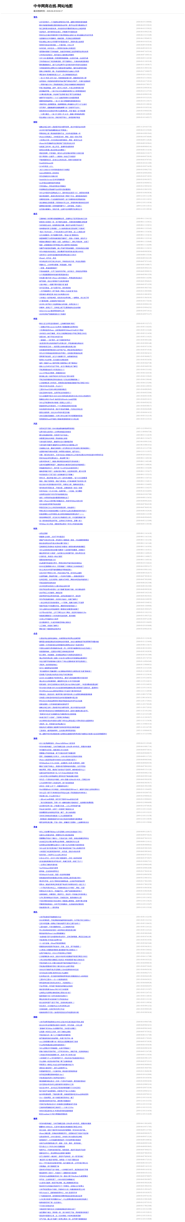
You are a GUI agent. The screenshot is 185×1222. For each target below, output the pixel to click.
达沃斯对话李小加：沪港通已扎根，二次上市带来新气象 (60, 806)
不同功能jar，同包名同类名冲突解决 (52, 186)
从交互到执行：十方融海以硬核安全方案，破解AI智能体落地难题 (63, 22)
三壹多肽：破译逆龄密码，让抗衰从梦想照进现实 (57, 730)
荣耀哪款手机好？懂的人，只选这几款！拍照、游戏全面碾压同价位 (64, 838)
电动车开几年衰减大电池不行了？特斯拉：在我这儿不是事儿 (61, 1186)
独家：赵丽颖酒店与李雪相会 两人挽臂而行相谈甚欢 (58, 245)
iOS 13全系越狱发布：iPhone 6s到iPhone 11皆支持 (57, 743)
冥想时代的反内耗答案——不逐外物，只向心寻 (56, 45)
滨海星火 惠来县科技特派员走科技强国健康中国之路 (58, 698)
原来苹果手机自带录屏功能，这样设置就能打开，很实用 (60, 596)
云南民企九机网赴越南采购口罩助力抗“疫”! (55, 993)
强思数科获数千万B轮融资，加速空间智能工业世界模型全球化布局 (63, 51)
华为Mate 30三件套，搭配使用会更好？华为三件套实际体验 (61, 524)
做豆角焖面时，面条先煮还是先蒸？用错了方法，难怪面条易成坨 (63, 196)
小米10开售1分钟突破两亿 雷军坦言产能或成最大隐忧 (59, 776)
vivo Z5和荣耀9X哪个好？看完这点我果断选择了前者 (58, 1041)
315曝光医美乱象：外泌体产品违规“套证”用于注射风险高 (60, 94)
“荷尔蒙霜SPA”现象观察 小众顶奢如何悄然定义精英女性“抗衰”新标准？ (65, 671)
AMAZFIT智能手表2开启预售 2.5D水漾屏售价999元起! (59, 969)
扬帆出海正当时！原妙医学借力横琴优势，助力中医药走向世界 (62, 127)
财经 (35, 122)
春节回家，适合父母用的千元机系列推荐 (54, 281)
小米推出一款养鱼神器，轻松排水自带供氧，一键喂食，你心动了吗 (64, 298)
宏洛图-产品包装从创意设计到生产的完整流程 (56, 674)
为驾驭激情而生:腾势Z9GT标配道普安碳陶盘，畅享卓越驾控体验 (63, 68)
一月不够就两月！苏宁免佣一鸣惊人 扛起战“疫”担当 (58, 291)
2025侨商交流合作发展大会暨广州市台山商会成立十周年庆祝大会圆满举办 (66, 721)
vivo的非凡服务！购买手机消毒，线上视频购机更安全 (59, 1183)
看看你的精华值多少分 (47, 560)
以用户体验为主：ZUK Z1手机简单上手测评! (55, 953)
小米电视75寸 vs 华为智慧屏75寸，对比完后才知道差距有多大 (61, 1058)
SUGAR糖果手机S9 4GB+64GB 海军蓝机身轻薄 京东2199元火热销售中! (65, 396)
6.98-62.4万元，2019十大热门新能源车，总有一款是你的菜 (60, 858)
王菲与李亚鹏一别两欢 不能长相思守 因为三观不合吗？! (59, 923)
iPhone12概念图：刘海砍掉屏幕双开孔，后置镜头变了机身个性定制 (63, 1133)
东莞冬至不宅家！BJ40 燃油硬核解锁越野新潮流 (56, 428)
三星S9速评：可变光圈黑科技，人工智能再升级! (57, 927)
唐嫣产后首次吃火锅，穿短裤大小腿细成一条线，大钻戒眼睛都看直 (64, 540)
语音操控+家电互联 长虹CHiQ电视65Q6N (54, 294)
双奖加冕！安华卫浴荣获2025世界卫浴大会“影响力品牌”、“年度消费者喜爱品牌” (68, 684)
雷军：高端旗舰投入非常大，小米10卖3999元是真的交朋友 (60, 756)
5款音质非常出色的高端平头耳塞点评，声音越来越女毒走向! (61, 343)
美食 (35, 827)
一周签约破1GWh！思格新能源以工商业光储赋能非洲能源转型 (62, 84)
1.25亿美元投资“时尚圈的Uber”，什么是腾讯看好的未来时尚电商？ (63, 1199)
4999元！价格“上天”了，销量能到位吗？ (54, 786)
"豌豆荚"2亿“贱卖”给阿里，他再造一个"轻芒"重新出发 (59, 1160)
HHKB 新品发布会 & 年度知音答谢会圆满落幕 (56, 1111)
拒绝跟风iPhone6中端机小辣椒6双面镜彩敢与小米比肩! (59, 419)
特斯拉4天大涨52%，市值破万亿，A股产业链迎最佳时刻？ (60, 891)
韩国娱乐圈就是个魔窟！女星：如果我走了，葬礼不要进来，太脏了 (64, 242)
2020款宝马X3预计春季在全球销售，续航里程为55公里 (59, 842)
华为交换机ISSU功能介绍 (48, 176)
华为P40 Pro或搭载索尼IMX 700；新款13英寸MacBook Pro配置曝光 (63, 1176)
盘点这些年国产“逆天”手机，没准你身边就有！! (56, 1002)
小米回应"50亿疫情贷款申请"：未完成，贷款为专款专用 (59, 851)
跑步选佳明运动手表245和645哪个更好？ (54, 543)
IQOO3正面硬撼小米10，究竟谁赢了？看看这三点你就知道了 (61, 566)
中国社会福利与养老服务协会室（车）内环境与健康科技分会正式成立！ (65, 648)
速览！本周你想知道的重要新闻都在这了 (54, 498)
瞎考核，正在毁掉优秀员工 (49, 871)
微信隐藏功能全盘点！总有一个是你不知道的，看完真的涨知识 (62, 1081)
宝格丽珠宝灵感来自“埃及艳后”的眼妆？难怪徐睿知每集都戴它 (62, 546)
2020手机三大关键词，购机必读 (50, 593)
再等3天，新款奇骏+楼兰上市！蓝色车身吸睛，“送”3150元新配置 (63, 478)
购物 (35, 1017)
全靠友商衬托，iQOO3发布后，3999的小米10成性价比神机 (60, 1137)
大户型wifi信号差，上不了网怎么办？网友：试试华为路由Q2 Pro (62, 612)
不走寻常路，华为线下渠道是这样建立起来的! (56, 986)
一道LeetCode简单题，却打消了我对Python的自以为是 (58, 799)
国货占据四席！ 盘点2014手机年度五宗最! (54, 412)
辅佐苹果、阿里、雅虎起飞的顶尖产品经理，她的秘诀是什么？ (62, 770)
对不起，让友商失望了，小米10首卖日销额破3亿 (57, 1179)
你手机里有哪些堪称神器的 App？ (51, 1074)
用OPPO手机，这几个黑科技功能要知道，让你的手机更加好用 (62, 881)
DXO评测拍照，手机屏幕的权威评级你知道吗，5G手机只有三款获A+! (64, 920)
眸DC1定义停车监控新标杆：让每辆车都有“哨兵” (57, 323)
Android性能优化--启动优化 (49, 173)
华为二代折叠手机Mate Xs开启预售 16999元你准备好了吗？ (60, 832)
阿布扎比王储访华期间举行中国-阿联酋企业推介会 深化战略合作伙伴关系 (66, 35)
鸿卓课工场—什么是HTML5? (49, 796)
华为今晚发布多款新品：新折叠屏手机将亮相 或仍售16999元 (61, 251)
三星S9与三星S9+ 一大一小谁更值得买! (53, 979)
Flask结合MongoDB (46, 163)
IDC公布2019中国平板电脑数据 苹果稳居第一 (55, 570)
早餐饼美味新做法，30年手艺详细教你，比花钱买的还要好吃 (61, 904)
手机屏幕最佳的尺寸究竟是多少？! (52, 370)
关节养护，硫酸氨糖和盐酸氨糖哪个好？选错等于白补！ (60, 107)
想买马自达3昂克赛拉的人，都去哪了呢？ (54, 458)
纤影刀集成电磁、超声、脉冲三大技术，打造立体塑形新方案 (61, 88)
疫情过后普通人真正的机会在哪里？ (52, 150)
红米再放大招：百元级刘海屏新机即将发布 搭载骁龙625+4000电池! (63, 976)
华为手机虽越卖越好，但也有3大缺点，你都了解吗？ (58, 599)
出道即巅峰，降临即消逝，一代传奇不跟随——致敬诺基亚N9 (61, 576)
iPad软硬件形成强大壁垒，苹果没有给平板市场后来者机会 (60, 563)
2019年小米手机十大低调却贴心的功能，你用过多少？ (59, 304)
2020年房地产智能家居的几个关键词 (52, 314)
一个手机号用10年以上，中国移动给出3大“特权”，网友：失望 (61, 888)
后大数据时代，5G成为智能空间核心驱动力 (55, 622)
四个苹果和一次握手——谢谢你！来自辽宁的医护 (57, 156)
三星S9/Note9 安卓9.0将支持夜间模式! (53, 389)
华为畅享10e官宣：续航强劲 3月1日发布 (54, 750)
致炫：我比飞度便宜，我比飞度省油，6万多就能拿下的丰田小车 (62, 481)
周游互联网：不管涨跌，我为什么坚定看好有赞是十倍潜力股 (61, 153)
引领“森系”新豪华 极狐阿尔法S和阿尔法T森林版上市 (58, 445)
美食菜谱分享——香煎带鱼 (49, 907)
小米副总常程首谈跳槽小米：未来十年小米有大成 (57, 1055)
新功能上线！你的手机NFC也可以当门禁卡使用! (56, 376)
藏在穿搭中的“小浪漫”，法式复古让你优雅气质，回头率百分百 (62, 553)
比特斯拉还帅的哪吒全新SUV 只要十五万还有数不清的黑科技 (61, 845)
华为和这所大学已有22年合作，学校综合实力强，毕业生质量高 (62, 261)
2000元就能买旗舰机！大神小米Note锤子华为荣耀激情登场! (61, 416)
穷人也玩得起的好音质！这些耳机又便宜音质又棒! (57, 930)
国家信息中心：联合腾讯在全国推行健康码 (55, 1153)
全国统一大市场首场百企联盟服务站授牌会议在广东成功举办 (61, 645)
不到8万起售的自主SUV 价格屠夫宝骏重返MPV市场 (58, 1104)
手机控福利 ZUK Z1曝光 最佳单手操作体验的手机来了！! (60, 963)
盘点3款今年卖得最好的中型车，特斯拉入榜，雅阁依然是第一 (62, 484)
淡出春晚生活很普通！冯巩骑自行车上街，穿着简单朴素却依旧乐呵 (64, 203)
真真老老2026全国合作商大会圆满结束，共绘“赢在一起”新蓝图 (62, 111)
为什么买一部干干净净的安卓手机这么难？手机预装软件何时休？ (63, 793)
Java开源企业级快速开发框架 (49, 183)
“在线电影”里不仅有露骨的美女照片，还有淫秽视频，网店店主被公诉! (65, 937)
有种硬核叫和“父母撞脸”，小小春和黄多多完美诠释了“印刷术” (62, 228)
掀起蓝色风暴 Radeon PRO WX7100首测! (54, 989)
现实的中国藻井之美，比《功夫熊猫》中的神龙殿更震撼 (60, 1216)
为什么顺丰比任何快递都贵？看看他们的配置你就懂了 (59, 609)
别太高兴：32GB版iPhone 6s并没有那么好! (54, 1006)
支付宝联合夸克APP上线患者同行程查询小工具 (56, 1084)
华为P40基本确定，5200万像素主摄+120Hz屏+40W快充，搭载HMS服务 (65, 746)
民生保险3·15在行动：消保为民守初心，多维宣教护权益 (59, 117)
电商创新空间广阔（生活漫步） (50, 1202)
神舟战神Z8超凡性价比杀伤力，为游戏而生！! (56, 983)
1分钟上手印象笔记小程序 (48, 619)
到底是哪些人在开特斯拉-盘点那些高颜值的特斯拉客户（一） (61, 514)
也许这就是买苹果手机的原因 (50, 504)
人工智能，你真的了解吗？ (49, 626)
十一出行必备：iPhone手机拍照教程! (52, 943)
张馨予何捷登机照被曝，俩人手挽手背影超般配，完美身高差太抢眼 (64, 248)
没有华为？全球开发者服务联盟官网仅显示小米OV (57, 255)
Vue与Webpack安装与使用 (48, 868)
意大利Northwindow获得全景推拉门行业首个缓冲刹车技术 (60, 691)
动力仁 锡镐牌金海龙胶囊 (48, 668)
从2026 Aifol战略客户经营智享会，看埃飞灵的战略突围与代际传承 (63, 678)
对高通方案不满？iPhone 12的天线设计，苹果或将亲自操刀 (60, 278)
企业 (35, 634)
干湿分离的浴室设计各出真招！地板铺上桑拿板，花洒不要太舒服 (63, 901)
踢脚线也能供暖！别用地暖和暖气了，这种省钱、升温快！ (60, 206)
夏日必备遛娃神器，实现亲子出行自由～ (54, 435)
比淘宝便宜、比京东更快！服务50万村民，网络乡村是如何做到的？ (64, 579)
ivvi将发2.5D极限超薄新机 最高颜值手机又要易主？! (58, 950)
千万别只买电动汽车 (46, 1206)
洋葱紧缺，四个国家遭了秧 (49, 1166)
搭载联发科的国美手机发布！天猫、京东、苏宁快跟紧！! (60, 946)
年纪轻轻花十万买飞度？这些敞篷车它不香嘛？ (56, 474)
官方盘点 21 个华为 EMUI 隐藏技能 (52, 1146)
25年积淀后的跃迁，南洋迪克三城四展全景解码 (56, 55)
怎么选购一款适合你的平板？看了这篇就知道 (55, 1061)
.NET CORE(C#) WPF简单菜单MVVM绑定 (54, 170)
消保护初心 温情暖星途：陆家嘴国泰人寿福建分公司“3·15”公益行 (63, 104)
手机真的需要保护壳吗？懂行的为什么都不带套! (57, 966)
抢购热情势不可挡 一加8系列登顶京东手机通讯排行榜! (59, 1012)
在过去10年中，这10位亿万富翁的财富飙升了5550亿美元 (60, 1088)
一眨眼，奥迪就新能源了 (48, 268)
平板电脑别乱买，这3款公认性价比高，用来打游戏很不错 (60, 160)
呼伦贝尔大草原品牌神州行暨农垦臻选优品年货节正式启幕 (60, 701)
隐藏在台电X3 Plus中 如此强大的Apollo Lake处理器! (58, 399)
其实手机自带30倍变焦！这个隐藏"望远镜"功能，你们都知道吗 (62, 589)
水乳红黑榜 (43, 533)
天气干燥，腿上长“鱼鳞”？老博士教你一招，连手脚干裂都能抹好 (63, 1219)
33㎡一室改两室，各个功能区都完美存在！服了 (56, 1097)
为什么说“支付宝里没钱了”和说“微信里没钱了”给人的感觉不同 (62, 848)
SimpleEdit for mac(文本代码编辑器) (52, 179)
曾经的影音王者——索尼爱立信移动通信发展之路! (57, 346)
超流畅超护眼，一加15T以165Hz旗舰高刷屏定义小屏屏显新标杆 (62, 91)
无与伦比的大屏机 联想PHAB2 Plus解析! (54, 973)
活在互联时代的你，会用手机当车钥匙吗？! (55, 393)
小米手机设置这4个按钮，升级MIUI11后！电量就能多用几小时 (62, 1189)
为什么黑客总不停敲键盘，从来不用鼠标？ (55, 1048)
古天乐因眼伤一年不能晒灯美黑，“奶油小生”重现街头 (59, 235)
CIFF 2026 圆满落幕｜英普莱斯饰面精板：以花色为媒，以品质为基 (63, 58)
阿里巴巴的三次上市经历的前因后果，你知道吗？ (57, 507)
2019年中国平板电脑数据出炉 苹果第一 (53, 130)
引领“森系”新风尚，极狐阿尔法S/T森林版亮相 (56, 442)
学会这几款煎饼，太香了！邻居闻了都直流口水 (56, 809)
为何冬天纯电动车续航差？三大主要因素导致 (55, 816)
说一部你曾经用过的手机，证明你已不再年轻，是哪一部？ (60, 521)
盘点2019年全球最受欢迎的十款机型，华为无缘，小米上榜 (60, 1025)
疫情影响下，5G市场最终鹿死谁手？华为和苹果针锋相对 (60, 1140)
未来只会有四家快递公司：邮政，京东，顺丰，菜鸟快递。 (60, 1143)
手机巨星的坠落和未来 (47, 583)
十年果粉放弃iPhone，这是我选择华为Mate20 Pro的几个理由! (61, 330)
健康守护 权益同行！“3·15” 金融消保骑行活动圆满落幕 (59, 98)
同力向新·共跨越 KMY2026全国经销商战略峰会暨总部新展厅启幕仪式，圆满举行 (69, 688)
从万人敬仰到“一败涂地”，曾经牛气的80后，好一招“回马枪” (61, 1156)
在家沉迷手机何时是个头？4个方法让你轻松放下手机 (58, 773)
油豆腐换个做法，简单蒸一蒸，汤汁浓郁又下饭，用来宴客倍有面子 (64, 1212)
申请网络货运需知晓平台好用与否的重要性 (55, 189)
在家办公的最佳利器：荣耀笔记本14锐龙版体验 (56, 835)
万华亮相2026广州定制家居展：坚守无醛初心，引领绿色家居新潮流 (64, 61)
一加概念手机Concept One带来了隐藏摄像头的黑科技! (58, 327)
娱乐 (35, 214)
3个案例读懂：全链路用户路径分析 (52, 301)
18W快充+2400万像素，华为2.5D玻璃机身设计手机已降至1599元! (63, 333)
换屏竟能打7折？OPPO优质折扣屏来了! (53, 996)
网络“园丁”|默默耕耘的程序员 (50, 629)
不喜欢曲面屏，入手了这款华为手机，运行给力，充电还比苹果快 (63, 271)
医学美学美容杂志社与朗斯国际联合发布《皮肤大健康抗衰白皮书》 (64, 711)
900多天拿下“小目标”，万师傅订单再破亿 (54, 717)
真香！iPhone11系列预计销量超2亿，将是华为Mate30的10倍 (61, 501)
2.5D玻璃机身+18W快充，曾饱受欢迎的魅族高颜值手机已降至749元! (64, 383)
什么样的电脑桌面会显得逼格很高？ (52, 1045)
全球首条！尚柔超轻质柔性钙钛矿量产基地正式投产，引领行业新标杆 (64, 81)
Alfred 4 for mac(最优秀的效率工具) (52, 311)
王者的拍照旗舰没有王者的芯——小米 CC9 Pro (56, 1107)
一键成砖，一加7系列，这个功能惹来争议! (54, 340)
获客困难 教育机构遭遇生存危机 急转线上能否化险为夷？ (60, 878)
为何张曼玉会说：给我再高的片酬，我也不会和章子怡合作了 (61, 225)
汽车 (35, 424)
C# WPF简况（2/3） (46, 166)
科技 (35, 319)
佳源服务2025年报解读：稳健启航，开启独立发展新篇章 (60, 38)
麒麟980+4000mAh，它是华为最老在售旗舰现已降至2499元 (60, 1127)
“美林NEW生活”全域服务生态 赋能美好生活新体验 (57, 714)
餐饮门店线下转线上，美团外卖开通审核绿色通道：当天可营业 (62, 766)
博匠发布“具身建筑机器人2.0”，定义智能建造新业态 (58, 75)
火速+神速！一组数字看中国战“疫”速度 (53, 284)
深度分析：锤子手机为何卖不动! (51, 337)
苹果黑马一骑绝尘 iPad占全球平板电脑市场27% (56, 1065)
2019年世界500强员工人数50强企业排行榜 (54, 586)
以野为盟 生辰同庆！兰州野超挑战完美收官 (55, 432)
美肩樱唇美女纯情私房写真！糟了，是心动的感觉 (57, 812)
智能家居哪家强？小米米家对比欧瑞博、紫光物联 (57, 616)
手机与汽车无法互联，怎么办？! (51, 386)
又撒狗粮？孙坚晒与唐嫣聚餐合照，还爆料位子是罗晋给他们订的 (63, 219)
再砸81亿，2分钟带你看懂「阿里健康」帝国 (55, 265)
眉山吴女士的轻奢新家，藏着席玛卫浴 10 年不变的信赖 (59, 681)
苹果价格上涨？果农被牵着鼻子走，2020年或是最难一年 (60, 133)
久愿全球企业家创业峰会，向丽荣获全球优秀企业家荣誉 (60, 638)
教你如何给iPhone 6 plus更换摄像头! (52, 933)
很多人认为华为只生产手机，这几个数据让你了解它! (58, 366)
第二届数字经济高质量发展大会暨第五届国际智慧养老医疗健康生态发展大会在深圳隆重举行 (73, 734)
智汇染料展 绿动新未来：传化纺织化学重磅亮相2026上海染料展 (62, 28)
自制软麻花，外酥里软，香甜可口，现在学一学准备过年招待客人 (63, 894)
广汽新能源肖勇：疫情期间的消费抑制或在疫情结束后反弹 (60, 1196)
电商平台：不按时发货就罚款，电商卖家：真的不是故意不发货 (62, 1150)
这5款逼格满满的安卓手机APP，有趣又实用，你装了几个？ (61, 861)
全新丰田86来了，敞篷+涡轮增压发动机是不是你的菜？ (59, 461)
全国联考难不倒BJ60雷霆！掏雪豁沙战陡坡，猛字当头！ (60, 451)
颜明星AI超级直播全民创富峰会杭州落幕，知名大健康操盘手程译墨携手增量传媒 (69, 642)
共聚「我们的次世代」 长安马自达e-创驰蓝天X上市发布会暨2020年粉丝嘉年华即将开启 (71, 455)
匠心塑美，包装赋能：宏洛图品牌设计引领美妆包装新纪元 (60, 655)
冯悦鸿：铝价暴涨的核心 (48, 665)
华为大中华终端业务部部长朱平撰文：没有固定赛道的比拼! (61, 353)
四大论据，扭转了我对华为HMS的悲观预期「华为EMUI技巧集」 (63, 1130)
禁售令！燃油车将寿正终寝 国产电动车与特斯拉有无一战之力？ (62, 884)
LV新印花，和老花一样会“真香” (51, 556)
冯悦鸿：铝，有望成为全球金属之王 (52, 724)
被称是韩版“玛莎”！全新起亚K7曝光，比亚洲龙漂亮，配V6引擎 (62, 471)
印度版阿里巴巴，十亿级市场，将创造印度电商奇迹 (58, 1071)
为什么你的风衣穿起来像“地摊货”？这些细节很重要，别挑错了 (62, 550)
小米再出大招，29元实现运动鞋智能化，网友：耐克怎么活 (60, 140)
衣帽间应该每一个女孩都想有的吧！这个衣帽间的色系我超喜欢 (62, 199)
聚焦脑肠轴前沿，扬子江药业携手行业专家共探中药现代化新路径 (63, 65)
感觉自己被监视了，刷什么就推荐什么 (53, 1068)
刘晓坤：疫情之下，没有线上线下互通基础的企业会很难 (60, 307)
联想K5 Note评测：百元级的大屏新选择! (54, 360)
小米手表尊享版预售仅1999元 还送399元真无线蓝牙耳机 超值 (61, 1022)
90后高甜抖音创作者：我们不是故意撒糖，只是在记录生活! (61, 409)
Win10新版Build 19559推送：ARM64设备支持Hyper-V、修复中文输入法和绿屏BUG (69, 789)
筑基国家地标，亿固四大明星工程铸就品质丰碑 (56, 651)
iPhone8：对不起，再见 (47, 258)
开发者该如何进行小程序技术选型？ (52, 1078)
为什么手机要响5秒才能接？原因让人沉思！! (55, 402)
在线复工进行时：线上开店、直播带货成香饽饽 (56, 147)
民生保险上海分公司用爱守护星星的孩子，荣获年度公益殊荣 (61, 42)
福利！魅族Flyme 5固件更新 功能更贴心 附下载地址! (58, 363)
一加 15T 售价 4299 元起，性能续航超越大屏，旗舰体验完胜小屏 (62, 78)
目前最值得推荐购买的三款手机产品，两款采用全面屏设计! (61, 350)
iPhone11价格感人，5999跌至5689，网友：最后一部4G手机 (60, 137)
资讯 (35, 17)
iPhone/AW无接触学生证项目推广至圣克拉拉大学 (57, 143)
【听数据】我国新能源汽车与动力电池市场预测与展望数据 (60, 819)
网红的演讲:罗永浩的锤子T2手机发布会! (54, 999)
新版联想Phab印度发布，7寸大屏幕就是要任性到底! (58, 406)
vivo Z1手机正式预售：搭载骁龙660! (52, 373)
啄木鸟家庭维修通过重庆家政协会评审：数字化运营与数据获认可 (63, 25)
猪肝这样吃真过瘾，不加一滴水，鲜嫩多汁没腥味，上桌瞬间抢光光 (64, 822)
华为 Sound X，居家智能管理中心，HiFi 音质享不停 (58, 1193)
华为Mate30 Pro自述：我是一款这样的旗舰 (54, 874)
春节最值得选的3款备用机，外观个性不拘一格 (56, 1038)
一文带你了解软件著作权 (48, 865)
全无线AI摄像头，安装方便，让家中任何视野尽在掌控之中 (60, 209)
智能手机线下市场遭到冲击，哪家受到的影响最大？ (58, 606)
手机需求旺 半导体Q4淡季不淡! (50, 940)
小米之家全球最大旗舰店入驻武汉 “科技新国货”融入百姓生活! (62, 960)
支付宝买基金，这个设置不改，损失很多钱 (55, 288)
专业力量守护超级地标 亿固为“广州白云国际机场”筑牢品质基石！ (63, 661)
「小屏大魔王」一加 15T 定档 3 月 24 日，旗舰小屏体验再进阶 (62, 114)
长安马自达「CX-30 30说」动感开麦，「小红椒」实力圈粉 (60, 491)
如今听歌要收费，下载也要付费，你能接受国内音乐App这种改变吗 (63, 1094)
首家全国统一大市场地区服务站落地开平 (54, 704)
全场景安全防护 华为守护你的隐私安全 (53, 494)
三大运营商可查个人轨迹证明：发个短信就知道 (56, 783)
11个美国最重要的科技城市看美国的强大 (54, 275)
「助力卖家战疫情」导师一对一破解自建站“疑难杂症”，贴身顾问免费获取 (66, 802)
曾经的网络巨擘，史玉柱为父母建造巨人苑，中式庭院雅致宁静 (62, 517)
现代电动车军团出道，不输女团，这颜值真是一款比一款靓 (60, 488)
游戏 (35, 738)
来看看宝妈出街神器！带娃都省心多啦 (53, 438)
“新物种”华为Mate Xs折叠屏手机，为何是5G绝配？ (57, 1028)
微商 (35, 1119)
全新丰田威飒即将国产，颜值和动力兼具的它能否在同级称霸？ (62, 465)
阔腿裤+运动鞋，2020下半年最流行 (52, 537)
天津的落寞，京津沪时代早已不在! (52, 1009)
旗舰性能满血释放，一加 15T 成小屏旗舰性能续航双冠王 (60, 101)
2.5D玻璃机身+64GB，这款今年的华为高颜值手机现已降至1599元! (63, 956)
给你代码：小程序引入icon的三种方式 (53, 855)
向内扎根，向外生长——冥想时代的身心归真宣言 (57, 48)
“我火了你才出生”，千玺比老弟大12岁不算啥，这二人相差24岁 (62, 232)
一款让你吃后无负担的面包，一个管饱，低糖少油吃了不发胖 (61, 602)
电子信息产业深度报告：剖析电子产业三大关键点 (57, 1091)
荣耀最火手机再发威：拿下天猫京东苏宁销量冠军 (57, 753)
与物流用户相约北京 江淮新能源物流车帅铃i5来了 (57, 1209)
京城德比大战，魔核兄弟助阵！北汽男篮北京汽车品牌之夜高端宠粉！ (64, 448)
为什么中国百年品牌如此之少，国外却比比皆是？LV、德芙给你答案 (64, 193)
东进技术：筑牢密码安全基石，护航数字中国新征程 (58, 32)
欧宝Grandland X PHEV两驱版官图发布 (53, 1114)
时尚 (35, 529)
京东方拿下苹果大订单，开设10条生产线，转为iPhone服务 (60, 573)
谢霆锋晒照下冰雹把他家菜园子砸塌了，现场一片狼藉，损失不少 (63, 238)
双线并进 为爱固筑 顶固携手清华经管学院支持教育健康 (59, 727)
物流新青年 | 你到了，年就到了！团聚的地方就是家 (58, 1173)
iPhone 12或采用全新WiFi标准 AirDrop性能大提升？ (58, 760)
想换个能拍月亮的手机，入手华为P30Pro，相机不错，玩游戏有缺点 (64, 1051)
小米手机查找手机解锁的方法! (50, 917)
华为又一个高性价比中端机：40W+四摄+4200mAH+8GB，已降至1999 (64, 779)
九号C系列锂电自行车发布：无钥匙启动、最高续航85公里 (60, 898)
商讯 (35, 912)
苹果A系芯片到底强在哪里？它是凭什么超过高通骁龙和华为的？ (63, 511)
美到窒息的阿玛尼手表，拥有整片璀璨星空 (55, 1101)
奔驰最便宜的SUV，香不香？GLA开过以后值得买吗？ (59, 468)
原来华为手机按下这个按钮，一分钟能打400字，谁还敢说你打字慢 (63, 1169)
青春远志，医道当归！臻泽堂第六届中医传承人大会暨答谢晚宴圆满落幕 (65, 694)
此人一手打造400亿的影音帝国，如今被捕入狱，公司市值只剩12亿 (63, 1163)
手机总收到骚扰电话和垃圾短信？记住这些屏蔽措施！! (59, 379)
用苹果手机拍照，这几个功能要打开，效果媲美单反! (58, 356)
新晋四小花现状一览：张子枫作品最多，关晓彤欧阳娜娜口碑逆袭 (63, 222)
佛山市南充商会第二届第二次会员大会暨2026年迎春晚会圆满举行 (63, 658)
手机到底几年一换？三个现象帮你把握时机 (55, 1035)
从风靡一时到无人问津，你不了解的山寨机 (55, 1032)
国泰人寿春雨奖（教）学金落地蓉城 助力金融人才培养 (59, 71)
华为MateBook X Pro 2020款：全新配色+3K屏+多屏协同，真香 (62, 763)
